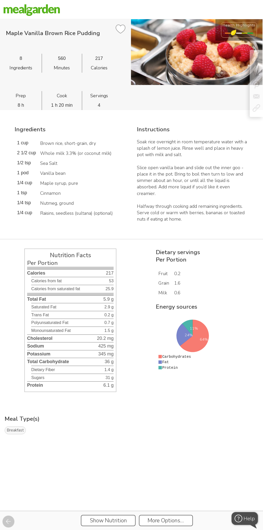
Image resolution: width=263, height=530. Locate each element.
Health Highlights (239, 25)
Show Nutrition (108, 520)
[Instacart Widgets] (131, 493)
